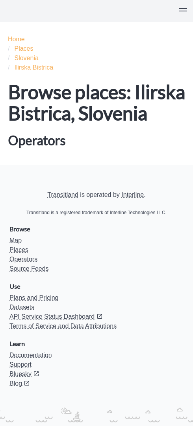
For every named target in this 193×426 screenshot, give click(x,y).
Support (20, 364)
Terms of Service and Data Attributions (63, 326)
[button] (183, 11)
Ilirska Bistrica (33, 67)
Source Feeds (29, 268)
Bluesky (24, 374)
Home (16, 39)
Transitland (62, 194)
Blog (19, 383)
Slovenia (26, 58)
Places (23, 48)
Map (15, 240)
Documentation (30, 355)
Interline (132, 194)
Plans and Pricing (34, 297)
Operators (23, 259)
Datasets (21, 307)
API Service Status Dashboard (56, 316)
